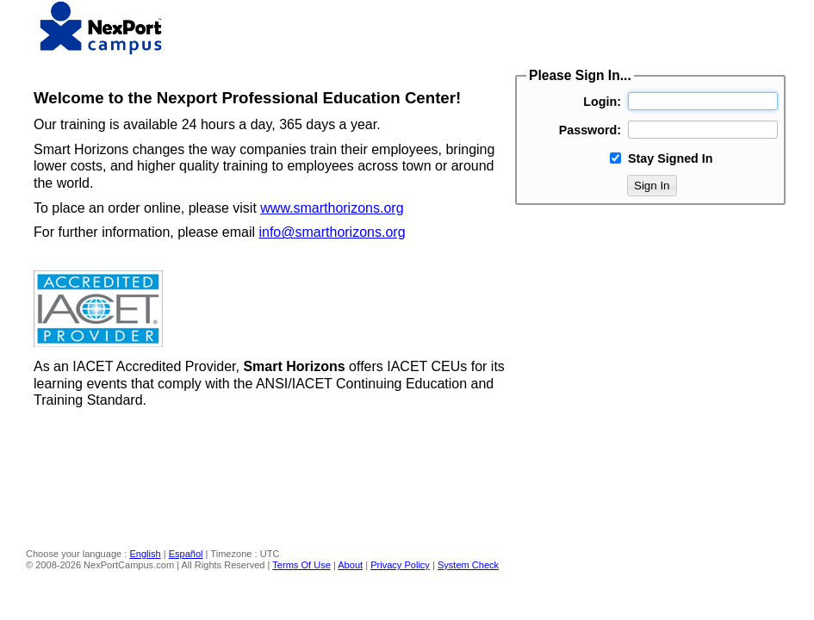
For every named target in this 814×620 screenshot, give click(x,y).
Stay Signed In (670, 158)
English (144, 554)
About (350, 565)
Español (186, 554)
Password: (590, 130)
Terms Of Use (301, 565)
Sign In (652, 185)
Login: (602, 101)
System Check (468, 565)
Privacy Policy (400, 565)
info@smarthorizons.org (331, 232)
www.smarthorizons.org (331, 208)
